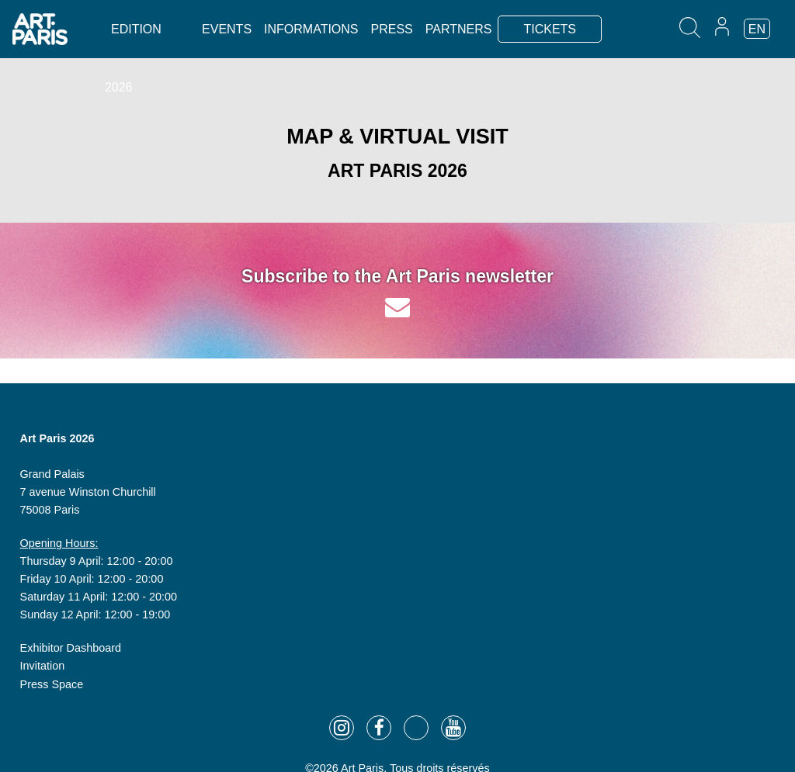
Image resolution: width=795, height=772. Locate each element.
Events (227, 29)
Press (392, 29)
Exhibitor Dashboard (70, 648)
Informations (311, 29)
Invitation (42, 665)
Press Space (52, 684)
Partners (458, 29)
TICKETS (549, 29)
